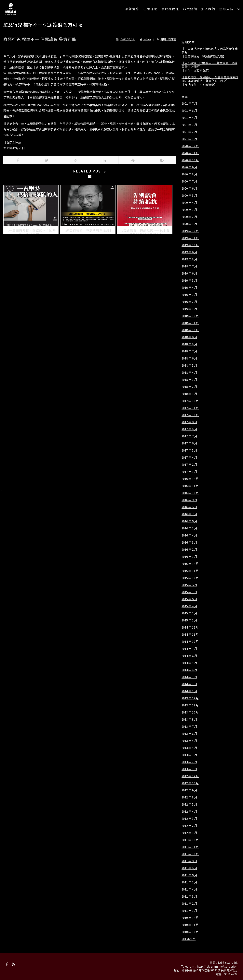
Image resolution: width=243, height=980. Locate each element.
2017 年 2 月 (189, 464)
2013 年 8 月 (189, 719)
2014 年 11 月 (190, 634)
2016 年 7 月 (189, 514)
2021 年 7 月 (189, 103)
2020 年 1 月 (189, 224)
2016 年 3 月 (189, 542)
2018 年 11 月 (190, 323)
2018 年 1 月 (189, 394)
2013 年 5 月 (189, 741)
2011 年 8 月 (189, 868)
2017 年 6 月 (189, 443)
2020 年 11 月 (190, 153)
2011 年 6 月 (189, 875)
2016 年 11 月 (190, 486)
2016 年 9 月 (189, 500)
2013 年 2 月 (189, 762)
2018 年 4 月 (189, 372)
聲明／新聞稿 (168, 39)
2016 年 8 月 (189, 507)
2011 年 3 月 (189, 896)
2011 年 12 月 (190, 840)
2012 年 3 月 (189, 819)
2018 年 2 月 (189, 387)
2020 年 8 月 (189, 174)
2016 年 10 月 (190, 493)
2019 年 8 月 (189, 259)
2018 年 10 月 (190, 330)
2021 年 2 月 (189, 132)
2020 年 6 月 (189, 188)
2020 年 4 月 (189, 203)
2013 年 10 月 (190, 712)
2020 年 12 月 (190, 146)
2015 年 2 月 (189, 613)
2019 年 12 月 (190, 231)
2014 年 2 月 (189, 684)
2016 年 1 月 (189, 557)
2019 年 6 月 (189, 273)
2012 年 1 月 (189, 833)
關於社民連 (170, 8)
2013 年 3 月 (189, 755)
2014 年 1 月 (189, 691)
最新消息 (132, 8)
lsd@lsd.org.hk (227, 962)
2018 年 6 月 (189, 358)
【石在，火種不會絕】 (196, 71)
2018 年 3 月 (189, 380)
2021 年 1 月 (189, 139)
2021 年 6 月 (189, 110)
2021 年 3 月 (189, 125)
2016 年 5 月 (189, 528)
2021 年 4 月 (189, 118)
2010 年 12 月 (190, 918)
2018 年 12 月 (190, 316)
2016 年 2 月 (189, 549)
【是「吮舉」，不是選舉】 (199, 85)
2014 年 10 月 (190, 641)
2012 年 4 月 (189, 811)
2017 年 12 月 (190, 401)
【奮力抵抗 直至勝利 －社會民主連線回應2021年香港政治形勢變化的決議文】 (210, 79)
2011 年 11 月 (190, 847)
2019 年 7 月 (189, 266)
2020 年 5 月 (189, 195)
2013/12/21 (125, 39)
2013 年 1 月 (189, 769)
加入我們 (208, 8)
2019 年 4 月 (189, 287)
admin (144, 39)
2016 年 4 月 (189, 535)
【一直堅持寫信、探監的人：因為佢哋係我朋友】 (210, 50)
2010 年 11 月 (190, 925)
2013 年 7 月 (189, 726)
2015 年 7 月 (189, 592)
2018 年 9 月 (189, 337)
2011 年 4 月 (189, 889)
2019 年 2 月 (189, 302)
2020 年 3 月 (189, 210)
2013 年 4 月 (189, 748)
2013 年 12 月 (190, 698)
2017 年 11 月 (190, 408)
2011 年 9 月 (189, 861)
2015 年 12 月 (190, 564)
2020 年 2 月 (189, 217)
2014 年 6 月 (189, 656)
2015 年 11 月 (190, 571)
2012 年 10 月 (190, 783)
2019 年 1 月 (189, 309)
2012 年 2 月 (189, 826)
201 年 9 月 (189, 939)
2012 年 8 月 (189, 797)
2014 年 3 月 (189, 677)
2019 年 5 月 (189, 280)
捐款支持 (226, 8)
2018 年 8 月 (189, 344)
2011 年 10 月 (190, 854)
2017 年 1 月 (189, 472)
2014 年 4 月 (189, 670)
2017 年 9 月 (189, 422)
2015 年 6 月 (189, 599)
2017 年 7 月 (189, 436)
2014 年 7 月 (189, 649)
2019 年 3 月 (189, 295)
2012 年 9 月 (189, 790)
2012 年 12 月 (190, 776)
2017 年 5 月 (189, 450)
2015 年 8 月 (189, 585)
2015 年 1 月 (189, 620)
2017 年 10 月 (190, 415)
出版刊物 (150, 8)
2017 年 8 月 (189, 429)
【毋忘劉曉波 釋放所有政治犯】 (204, 56)
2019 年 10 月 (190, 245)
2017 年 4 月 (189, 457)
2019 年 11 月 (190, 238)
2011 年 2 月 (189, 903)
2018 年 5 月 (189, 365)
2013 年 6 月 (189, 734)
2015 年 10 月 (190, 578)
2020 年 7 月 (189, 181)
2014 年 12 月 (190, 627)
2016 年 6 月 (189, 521)
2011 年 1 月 (189, 911)
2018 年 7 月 (189, 351)
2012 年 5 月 (189, 804)
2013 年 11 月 (190, 705)
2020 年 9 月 (189, 167)
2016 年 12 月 (190, 479)
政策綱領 (190, 8)
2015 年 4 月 (189, 606)
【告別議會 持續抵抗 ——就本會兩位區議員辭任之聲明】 (209, 65)
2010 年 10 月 (190, 932)
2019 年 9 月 (189, 252)
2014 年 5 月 (189, 663)
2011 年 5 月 (189, 882)
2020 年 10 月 (190, 160)
